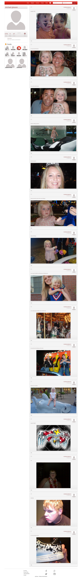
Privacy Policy (26, 572)
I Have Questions (26, 573)
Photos (10, 35)
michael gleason (67, 7)
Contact (25, 575)
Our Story (25, 570)
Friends (8, 44)
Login (74, 2)
